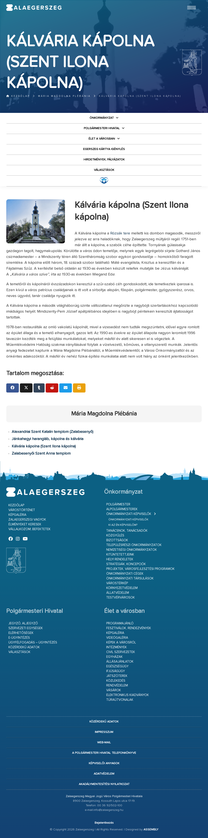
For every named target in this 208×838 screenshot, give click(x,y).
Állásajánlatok (120, 661)
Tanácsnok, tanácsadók (127, 530)
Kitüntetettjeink (120, 554)
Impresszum (104, 732)
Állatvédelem (117, 592)
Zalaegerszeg (34, 7)
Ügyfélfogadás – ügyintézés (32, 642)
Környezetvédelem (122, 588)
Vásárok (113, 690)
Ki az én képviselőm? (122, 525)
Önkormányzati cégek (125, 573)
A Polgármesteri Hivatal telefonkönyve (104, 752)
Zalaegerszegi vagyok (27, 519)
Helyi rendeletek (119, 559)
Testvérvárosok (120, 597)
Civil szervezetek (120, 652)
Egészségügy (117, 666)
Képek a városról (121, 642)
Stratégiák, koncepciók (126, 564)
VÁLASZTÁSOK (104, 170)
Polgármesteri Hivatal (102, 128)
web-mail (104, 742)
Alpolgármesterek (122, 509)
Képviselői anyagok (104, 763)
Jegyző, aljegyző (23, 623)
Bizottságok (117, 540)
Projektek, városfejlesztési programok (140, 569)
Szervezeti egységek (25, 628)
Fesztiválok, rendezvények (128, 628)
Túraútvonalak (119, 699)
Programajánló (120, 623)
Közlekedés (115, 680)
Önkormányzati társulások (130, 578)
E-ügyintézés (19, 637)
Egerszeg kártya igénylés (104, 149)
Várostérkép (117, 583)
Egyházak (114, 656)
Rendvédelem (117, 685)
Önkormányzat (102, 117)
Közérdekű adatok (24, 647)
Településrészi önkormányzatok (134, 545)
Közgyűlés (115, 535)
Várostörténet (21, 510)
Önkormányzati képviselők (128, 514)
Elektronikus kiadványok (127, 695)
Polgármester (118, 504)
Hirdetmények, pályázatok (104, 159)
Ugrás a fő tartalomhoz (191, 2)
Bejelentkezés (104, 822)
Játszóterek (116, 676)
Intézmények (116, 647)
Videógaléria (117, 637)
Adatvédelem (104, 773)
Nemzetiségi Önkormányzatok (131, 549)
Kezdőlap (18, 96)
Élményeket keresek (24, 524)
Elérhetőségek (21, 633)
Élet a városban (102, 138)
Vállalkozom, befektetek (29, 529)
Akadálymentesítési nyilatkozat (104, 784)
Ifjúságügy (115, 671)
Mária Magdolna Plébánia (64, 96)
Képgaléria (17, 514)
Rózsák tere (120, 233)
